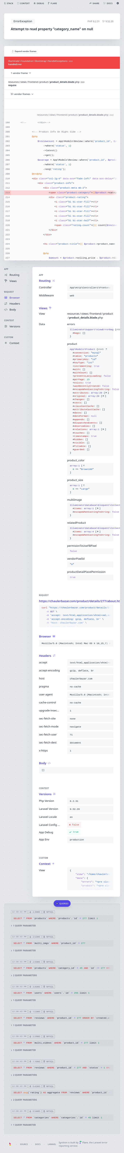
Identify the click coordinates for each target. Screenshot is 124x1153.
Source (24, 1144)
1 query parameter (23, 925)
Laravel (52, 1144)
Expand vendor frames (24, 51)
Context (9, 320)
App (6, 269)
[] (82, 469)
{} (90, 333)
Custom (8, 337)
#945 (102, 349)
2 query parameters (24, 975)
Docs (37, 1144)
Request (9, 292)
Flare (83, 1142)
